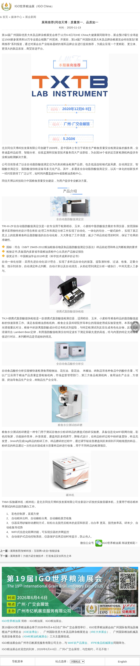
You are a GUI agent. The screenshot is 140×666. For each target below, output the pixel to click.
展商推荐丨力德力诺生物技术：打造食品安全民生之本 (40, 555)
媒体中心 (16, 16)
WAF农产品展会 (78, 642)
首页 (5, 16)
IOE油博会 (30, 631)
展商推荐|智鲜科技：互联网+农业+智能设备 (35, 550)
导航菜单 (17, 661)
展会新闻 (30, 16)
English (122, 661)
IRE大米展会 (99, 631)
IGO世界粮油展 (108, 542)
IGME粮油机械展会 (35, 636)
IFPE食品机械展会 (102, 642)
